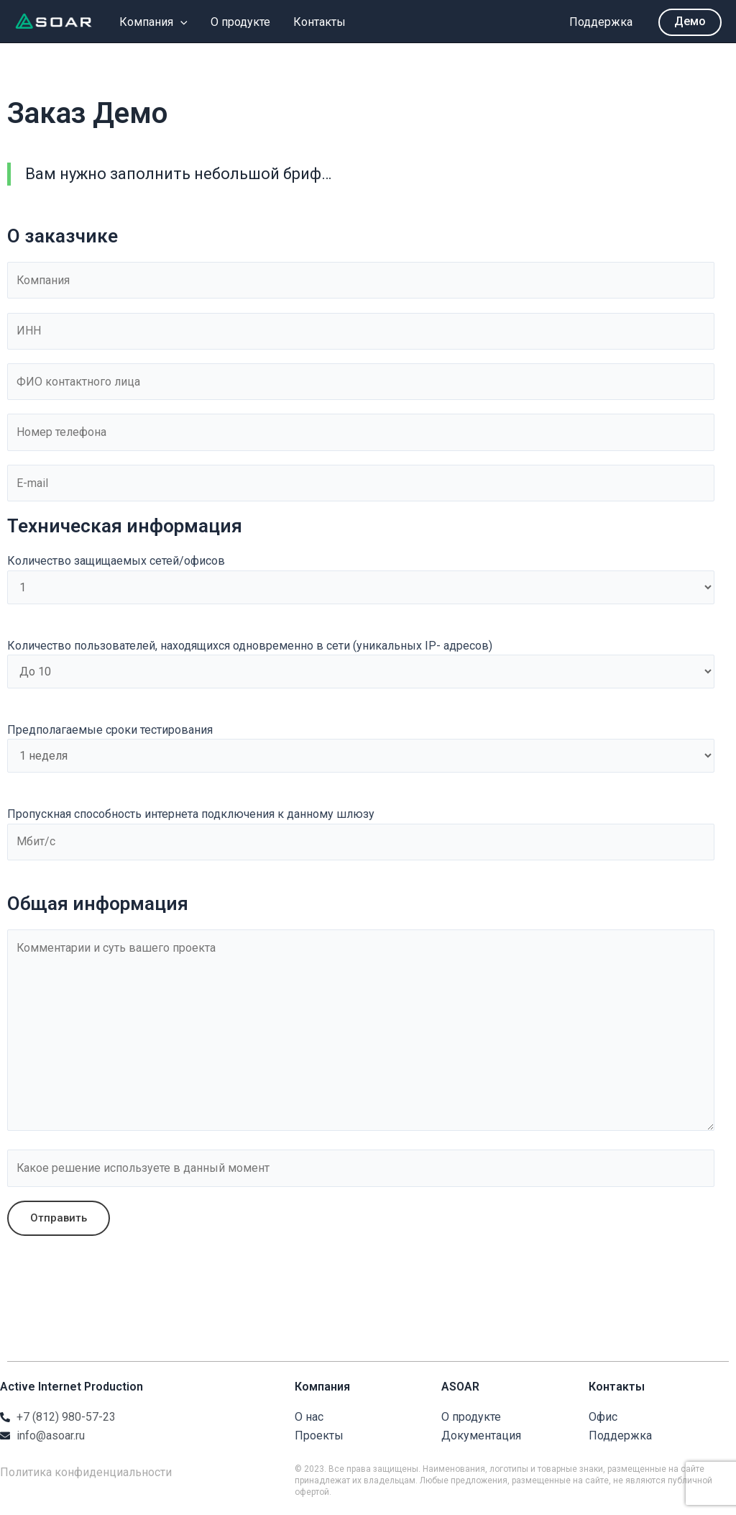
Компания (153, 22)
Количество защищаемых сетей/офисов (360, 580)
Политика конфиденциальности (86, 1476)
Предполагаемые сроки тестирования (360, 749)
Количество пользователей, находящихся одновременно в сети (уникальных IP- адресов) (360, 665)
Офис (603, 1420)
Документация (481, 1439)
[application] (180, 22)
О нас (309, 1420)
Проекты (319, 1439)
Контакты (319, 22)
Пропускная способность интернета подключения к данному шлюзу (360, 835)
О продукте (240, 22)
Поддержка (600, 22)
